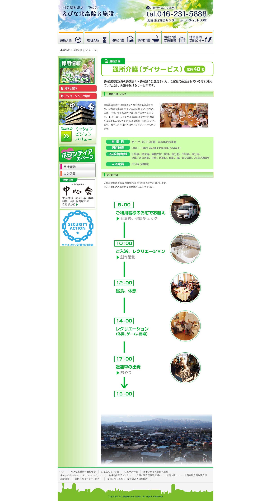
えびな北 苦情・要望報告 (83, 471)
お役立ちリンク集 (110, 471)
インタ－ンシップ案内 (76, 96)
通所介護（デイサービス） (88, 479)
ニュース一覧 (131, 471)
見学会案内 (69, 88)
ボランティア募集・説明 (155, 471)
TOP (62, 471)
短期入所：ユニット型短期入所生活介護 (186, 475)
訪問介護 (64, 479)
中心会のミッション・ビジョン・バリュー (81, 475)
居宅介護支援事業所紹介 (148, 475)
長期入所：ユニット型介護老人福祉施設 (127, 479)
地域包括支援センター (120, 475)
